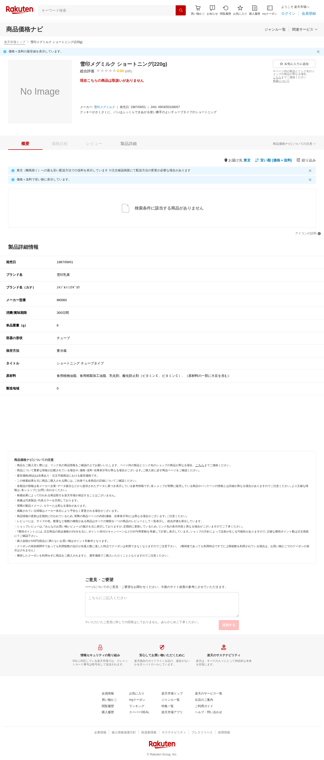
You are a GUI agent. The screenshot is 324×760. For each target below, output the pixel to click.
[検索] (181, 10)
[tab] (25, 144)
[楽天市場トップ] (172, 694)
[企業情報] (100, 733)
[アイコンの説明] (308, 234)
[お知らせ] (212, 10)
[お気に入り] (240, 10)
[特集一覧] (167, 706)
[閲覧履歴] (225, 10)
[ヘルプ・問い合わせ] (208, 712)
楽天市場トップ (14, 42)
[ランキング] (136, 706)
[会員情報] (108, 694)
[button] (212, 10)
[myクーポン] (269, 10)
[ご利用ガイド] (204, 706)
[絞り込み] (306, 160)
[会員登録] (309, 13)
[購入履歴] (254, 10)
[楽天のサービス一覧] (208, 694)
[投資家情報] (148, 733)
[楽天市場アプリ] (172, 712)
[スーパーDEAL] (139, 712)
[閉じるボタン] (319, 52)
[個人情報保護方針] (124, 733)
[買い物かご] (109, 700)
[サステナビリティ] (174, 733)
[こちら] (277, 77)
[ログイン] (288, 13)
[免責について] (281, 81)
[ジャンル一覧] (275, 29)
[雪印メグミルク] (104, 107)
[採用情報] (224, 733)
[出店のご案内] (204, 700)
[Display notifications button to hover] (198, 10)
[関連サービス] (305, 29)
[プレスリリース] (202, 733)
